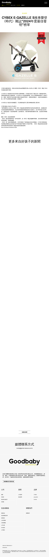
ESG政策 (3, 527)
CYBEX (35, 494)
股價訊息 (3, 513)
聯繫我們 (22, 5)
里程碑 (2, 497)
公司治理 (3, 525)
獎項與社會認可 (4, 499)
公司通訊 (3, 530)
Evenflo (35, 499)
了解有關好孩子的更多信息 (8, 481)
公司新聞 (20, 494)
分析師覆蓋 (3, 522)
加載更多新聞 (24, 432)
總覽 (2, 494)
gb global (36, 497)
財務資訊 (3, 518)
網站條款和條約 (5, 547)
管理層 (2, 501)
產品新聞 (20, 497)
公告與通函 (3, 520)
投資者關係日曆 (4, 515)
